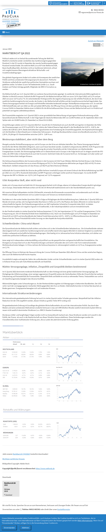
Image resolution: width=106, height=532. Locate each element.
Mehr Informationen (85, 520)
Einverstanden (9, 528)
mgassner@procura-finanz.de (92, 12)
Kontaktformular (63, 509)
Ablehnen (25, 528)
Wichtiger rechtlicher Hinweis (13, 459)
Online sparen (59, 3)
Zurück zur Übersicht (96, 41)
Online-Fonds (79, 3)
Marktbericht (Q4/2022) (21, 454)
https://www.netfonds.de (45, 468)
